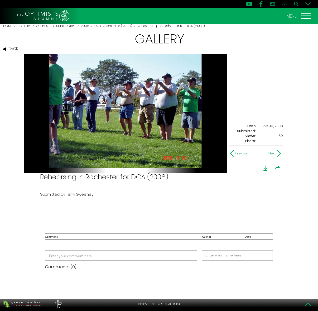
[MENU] (299, 16)
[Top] (308, 304)
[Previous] (240, 153)
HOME (7, 25)
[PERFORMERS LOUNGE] (57, 304)
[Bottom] (308, 4)
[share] (277, 168)
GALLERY (24, 25)
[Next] (271, 153)
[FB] (261, 4)
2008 (85, 25)
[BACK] (11, 49)
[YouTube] (249, 4)
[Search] (296, 4)
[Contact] (273, 4)
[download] (265, 168)
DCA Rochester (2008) (113, 25)
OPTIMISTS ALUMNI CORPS (56, 25)
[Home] (284, 4)
